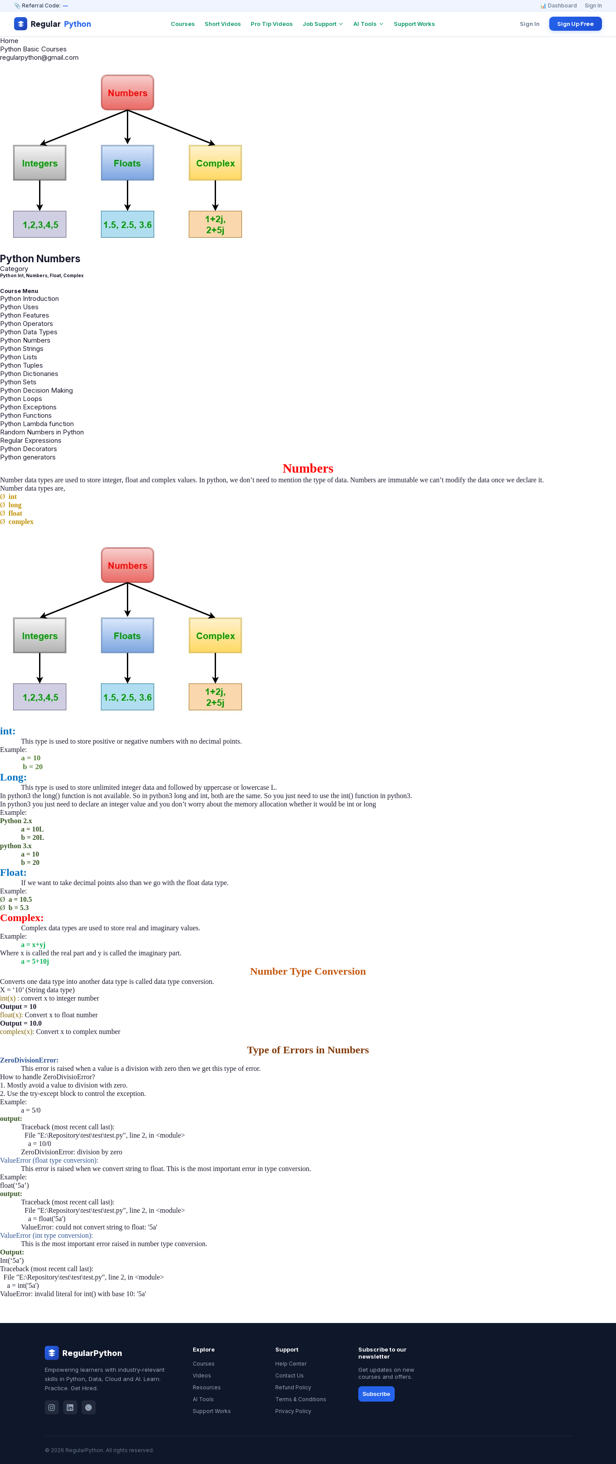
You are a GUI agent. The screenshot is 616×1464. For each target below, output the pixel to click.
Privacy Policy (293, 1411)
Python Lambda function (37, 423)
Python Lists (18, 357)
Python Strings (21, 348)
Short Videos (223, 23)
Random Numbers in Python (42, 432)
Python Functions (26, 415)
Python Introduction (29, 298)
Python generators (28, 457)
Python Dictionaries (29, 373)
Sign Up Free (575, 23)
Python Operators (26, 323)
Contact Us (289, 1375)
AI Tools (368, 23)
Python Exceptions (28, 407)
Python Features (24, 315)
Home (9, 40)
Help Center (290, 1363)
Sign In (593, 5)
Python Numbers (25, 340)
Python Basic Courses (33, 49)
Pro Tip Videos (272, 23)
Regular (52, 23)
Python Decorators (28, 449)
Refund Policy (293, 1387)
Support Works (414, 23)
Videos (202, 1375)
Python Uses (19, 307)
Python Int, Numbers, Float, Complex (41, 275)
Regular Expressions (30, 440)
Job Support (323, 23)
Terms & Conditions (300, 1399)
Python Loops (21, 398)
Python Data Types (29, 332)
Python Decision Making (36, 390)
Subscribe (376, 1394)
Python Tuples (21, 365)
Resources (207, 1387)
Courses (183, 23)
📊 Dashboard (558, 5)
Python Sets (18, 382)
